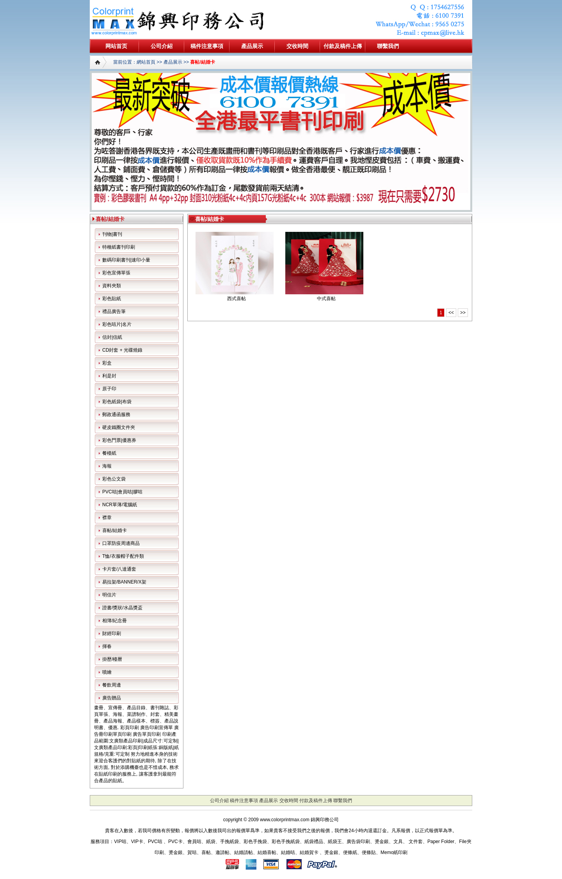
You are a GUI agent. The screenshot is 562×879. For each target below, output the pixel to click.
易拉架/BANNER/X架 (124, 582)
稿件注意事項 (206, 46)
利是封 (109, 376)
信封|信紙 (112, 337)
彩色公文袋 (114, 479)
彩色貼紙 (111, 298)
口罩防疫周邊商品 (121, 543)
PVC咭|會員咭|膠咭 (122, 492)
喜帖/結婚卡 (202, 62)
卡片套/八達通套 (119, 569)
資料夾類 (111, 285)
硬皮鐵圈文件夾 (118, 427)
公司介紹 (162, 46)
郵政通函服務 (116, 414)
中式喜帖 (326, 298)
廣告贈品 (111, 698)
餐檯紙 (109, 453)
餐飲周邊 (111, 685)
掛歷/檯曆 (112, 659)
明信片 (109, 595)
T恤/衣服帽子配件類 (123, 556)
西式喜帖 (236, 298)
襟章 (107, 517)
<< (451, 312)
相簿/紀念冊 (114, 620)
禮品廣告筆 (114, 311)
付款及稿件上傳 (343, 46)
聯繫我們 (388, 46)
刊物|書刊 (112, 234)
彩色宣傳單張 (116, 273)
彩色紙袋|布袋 (117, 401)
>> (463, 312)
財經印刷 (111, 633)
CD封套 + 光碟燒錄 (122, 350)
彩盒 (107, 363)
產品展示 (252, 46)
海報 (107, 466)
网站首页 (116, 46)
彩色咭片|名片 (117, 324)
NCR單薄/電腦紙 (119, 504)
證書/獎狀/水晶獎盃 (122, 607)
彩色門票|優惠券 (119, 440)
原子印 (109, 388)
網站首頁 (146, 62)
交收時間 (297, 46)
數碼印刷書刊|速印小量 (126, 260)
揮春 (107, 646)
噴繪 (107, 672)
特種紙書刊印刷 (118, 247)
